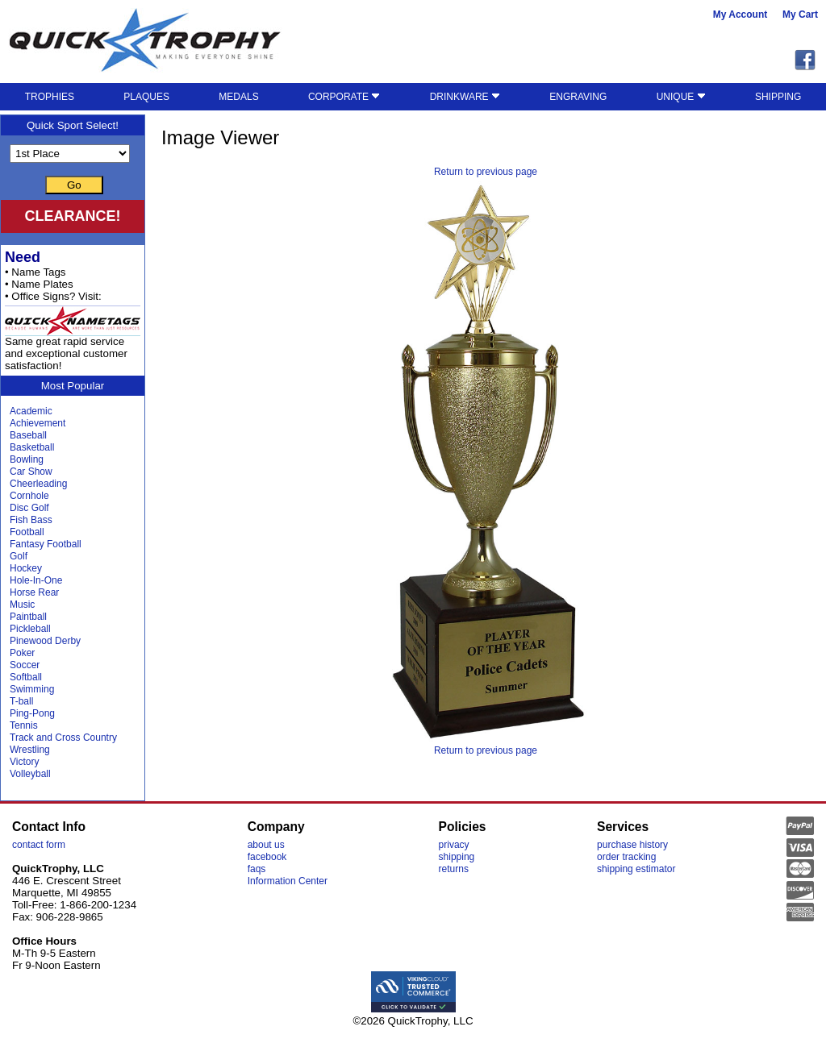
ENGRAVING (578, 96)
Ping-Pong (32, 713)
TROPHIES (49, 96)
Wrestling (30, 749)
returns (454, 869)
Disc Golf (29, 507)
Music (22, 604)
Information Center (287, 881)
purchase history (632, 844)
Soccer (25, 665)
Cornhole (29, 495)
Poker (22, 653)
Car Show (31, 471)
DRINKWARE (465, 96)
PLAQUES (146, 96)
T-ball (21, 701)
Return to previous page (485, 171)
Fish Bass (31, 520)
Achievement (37, 423)
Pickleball (30, 628)
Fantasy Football (45, 544)
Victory (24, 761)
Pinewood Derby (45, 640)
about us (266, 844)
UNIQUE (681, 96)
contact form (38, 844)
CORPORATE (344, 96)
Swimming (32, 689)
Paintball (28, 616)
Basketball (32, 447)
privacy (454, 844)
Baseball (28, 435)
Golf (18, 556)
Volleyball (30, 773)
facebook (267, 856)
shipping (457, 856)
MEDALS (238, 96)
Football (27, 532)
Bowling (27, 459)
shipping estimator (636, 869)
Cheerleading (38, 483)
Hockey (26, 568)
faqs (257, 869)
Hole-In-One (36, 580)
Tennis (24, 725)
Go (74, 185)
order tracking (626, 856)
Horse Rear (34, 592)
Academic (31, 411)
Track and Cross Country (63, 737)
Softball (26, 677)
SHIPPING (778, 96)
